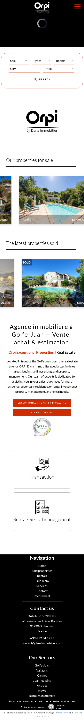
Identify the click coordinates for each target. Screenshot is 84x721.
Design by (55, 707)
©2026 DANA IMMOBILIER (21, 701)
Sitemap (56, 701)
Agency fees (69, 701)
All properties (42, 412)
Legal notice (43, 701)
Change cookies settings (34, 707)
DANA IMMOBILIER (42, 616)
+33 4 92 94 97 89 (42, 638)
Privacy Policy (62, 712)
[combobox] (19, 61)
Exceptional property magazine (42, 403)
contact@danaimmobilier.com (42, 643)
